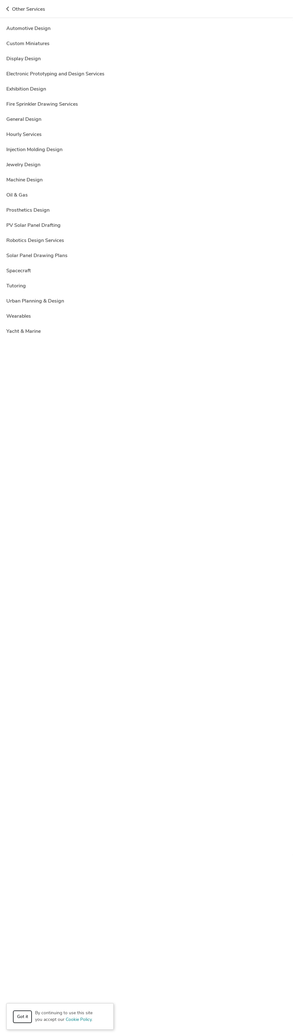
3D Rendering (103, 826)
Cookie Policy (79, 1019)
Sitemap (174, 1019)
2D (71, 450)
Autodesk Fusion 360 (194, 766)
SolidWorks (190, 117)
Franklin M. (70, 271)
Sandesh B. (71, 348)
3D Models (75, 826)
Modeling (109, 245)
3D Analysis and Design (94, 817)
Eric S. (65, 589)
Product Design (51, 843)
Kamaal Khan (73, 91)
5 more (192, 512)
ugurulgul (69, 194)
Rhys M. (67, 538)
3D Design (224, 817)
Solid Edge (216, 784)
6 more (195, 702)
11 (94, 159)
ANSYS (64, 766)
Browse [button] (146, 886)
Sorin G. (67, 666)
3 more (198, 245)
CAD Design (176, 826)
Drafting (234, 826)
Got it (22, 1017)
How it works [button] (146, 870)
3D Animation (135, 817)
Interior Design (87, 835)
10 (80, 416)
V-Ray (98, 793)
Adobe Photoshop (100, 322)
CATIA (121, 169)
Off (201, 67)
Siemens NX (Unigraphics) (149, 117)
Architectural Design (140, 826)
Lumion (152, 775)
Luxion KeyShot (105, 117)
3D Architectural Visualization (181, 817)
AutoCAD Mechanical (105, 641)
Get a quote (241, 94)
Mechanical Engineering (219, 835)
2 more (216, 564)
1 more (215, 117)
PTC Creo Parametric (56, 784)
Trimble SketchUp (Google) (62, 793)
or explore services (222, 997)
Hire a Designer (229, 30)
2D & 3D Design (52, 817)
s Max (69, 322)
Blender (117, 775)
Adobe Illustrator (91, 766)
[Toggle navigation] (14, 10)
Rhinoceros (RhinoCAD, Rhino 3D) (114, 784)
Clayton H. (70, 400)
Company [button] (146, 902)
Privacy (135, 1019)
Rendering (80, 843)
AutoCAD (70, 169)
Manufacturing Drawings (179, 564)
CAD (72, 117)
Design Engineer (207, 826)
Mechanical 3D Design (127, 835)
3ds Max (44, 766)
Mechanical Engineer (172, 835)
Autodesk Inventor (161, 512)
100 (94, 730)
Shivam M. (70, 143)
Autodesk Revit (91, 775)
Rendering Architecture (117, 843)
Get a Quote (270, 10)
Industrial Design (52, 835)
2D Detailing (99, 451)
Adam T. (68, 476)
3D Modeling (48, 826)
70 (94, 683)
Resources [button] (146, 918)
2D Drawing (129, 451)
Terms (154, 1019)
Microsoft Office (214, 775)
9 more (181, 450)
